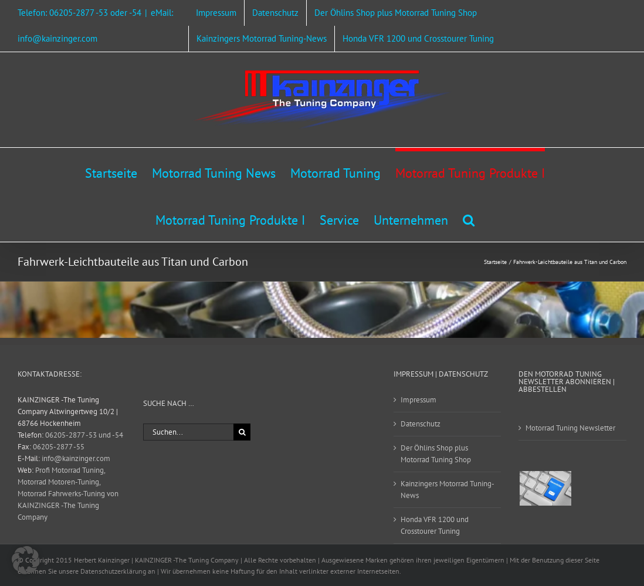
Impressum (418, 400)
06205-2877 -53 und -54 (84, 435)
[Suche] (241, 432)
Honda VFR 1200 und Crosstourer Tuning (435, 525)
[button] (468, 218)
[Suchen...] (188, 432)
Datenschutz (420, 424)
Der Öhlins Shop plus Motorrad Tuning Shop (436, 454)
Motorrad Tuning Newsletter (570, 428)
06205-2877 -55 (58, 447)
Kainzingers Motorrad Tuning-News (447, 489)
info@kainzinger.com (76, 458)
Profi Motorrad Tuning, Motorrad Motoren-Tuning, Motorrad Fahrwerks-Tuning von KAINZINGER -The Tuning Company (68, 493)
